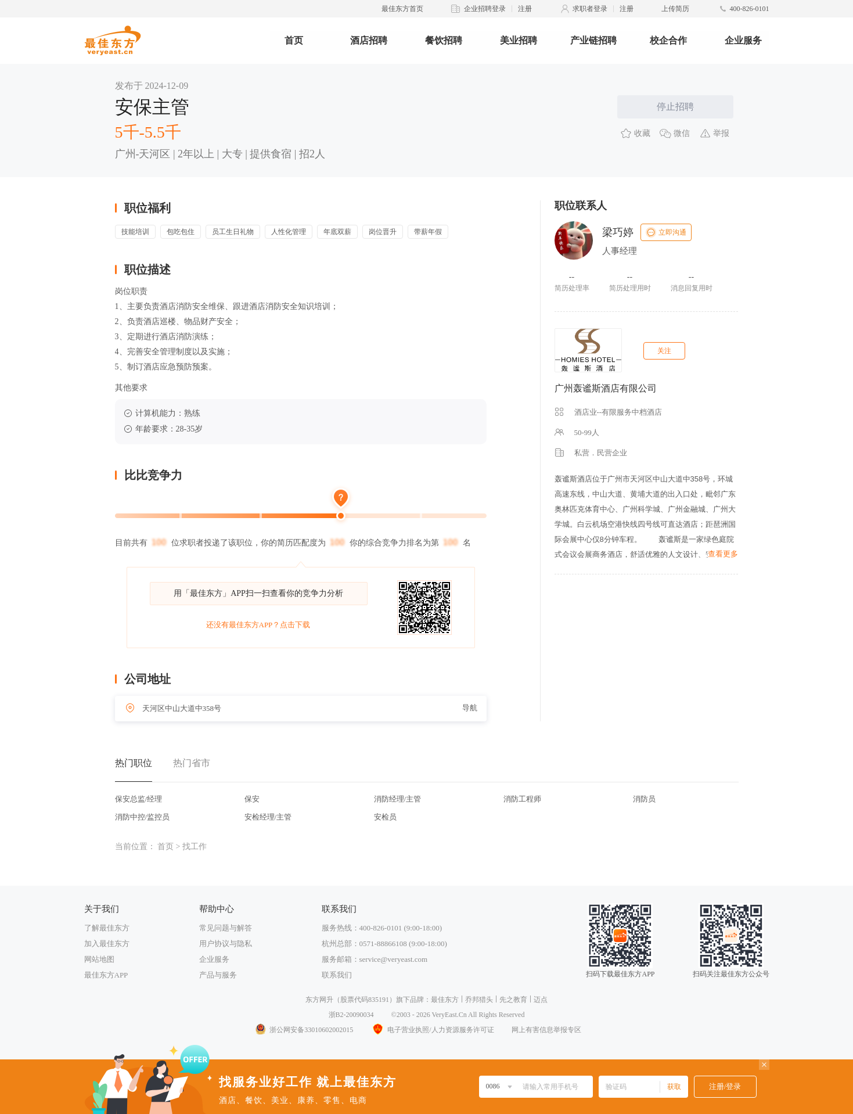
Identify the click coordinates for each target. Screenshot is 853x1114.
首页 (294, 40)
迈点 (541, 1000)
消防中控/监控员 (142, 817)
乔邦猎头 (479, 1000)
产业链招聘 (593, 40)
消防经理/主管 (398, 799)
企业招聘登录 (485, 9)
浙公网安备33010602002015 (303, 1030)
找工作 (194, 846)
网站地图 (99, 959)
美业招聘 (518, 40)
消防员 (644, 799)
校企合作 (668, 40)
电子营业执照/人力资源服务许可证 (432, 1030)
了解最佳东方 (106, 927)
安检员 (385, 817)
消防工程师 (522, 799)
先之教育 (513, 1000)
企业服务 (743, 40)
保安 (252, 799)
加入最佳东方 (106, 943)
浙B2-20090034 (351, 1015)
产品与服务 (218, 975)
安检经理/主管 (268, 817)
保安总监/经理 (139, 799)
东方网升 (319, 1000)
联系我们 (337, 975)
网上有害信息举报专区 (546, 1030)
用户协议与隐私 (225, 943)
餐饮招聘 (443, 40)
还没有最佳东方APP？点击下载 (258, 624)
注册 (525, 9)
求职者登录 (590, 9)
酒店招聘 (368, 40)
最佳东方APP (106, 975)
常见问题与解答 (225, 927)
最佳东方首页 (402, 9)
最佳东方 (445, 1000)
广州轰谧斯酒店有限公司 (606, 388)
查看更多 (723, 553)
